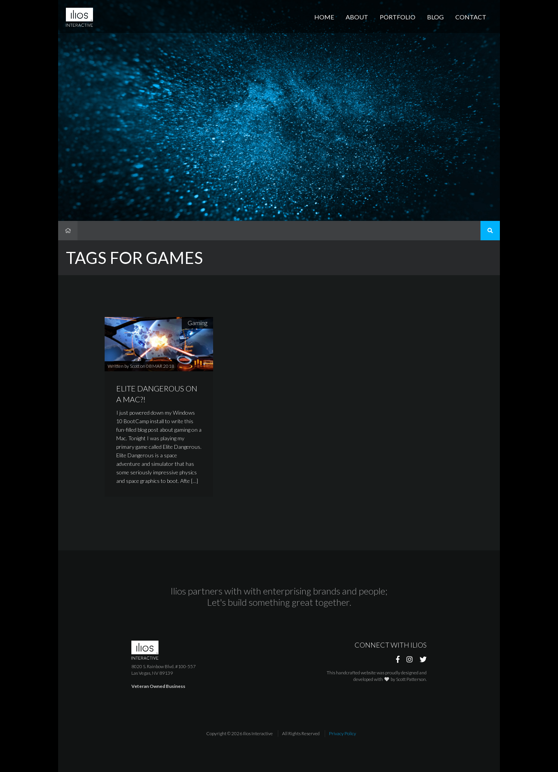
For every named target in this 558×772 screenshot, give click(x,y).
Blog (435, 17)
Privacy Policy (342, 733)
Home (324, 17)
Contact (470, 17)
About (357, 17)
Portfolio (397, 17)
